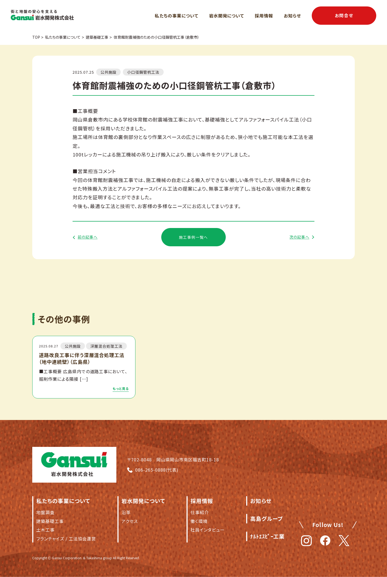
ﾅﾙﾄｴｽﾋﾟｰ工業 (267, 536)
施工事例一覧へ (193, 237)
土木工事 (45, 529)
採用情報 (264, 15)
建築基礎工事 (50, 521)
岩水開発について (226, 15)
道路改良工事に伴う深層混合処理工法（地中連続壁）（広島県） (81, 358)
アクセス (129, 521)
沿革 (126, 512)
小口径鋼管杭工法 (143, 72)
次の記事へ (299, 237)
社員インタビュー (208, 529)
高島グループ (266, 518)
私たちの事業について (176, 15)
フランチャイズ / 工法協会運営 (66, 538)
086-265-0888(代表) (156, 469)
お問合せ (344, 15)
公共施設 (109, 72)
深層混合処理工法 (106, 346)
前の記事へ (88, 237)
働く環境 (199, 521)
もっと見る (121, 388)
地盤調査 (45, 512)
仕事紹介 (200, 512)
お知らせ (292, 15)
